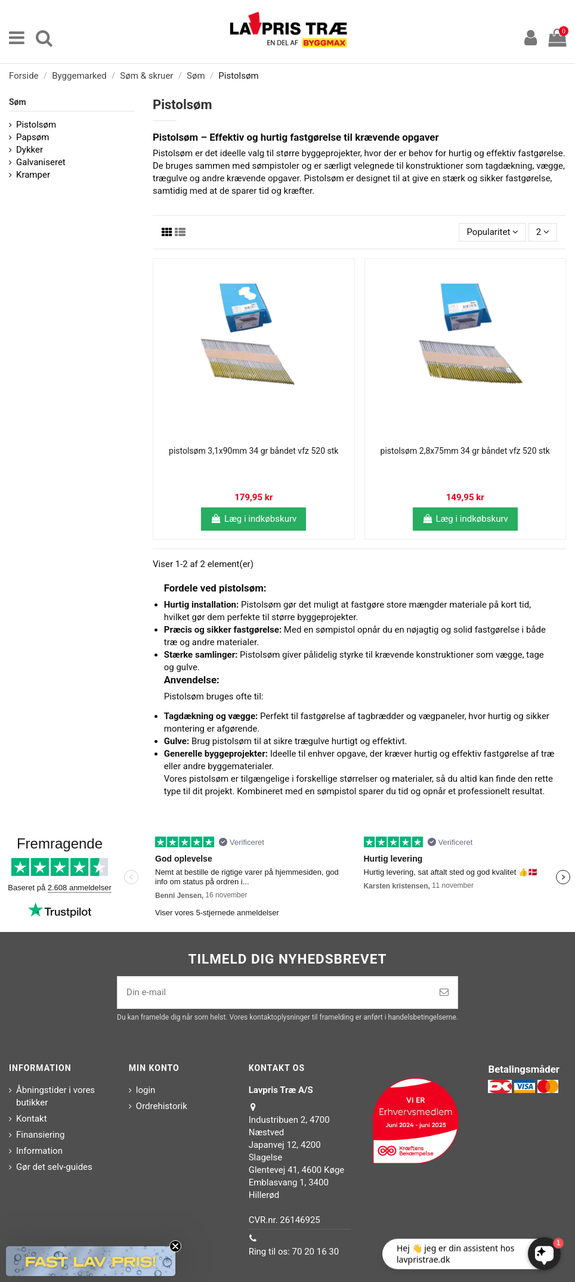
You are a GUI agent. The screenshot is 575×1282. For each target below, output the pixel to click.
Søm (17, 102)
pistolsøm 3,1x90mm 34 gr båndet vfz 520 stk (253, 451)
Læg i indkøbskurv (253, 518)
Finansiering (40, 1134)
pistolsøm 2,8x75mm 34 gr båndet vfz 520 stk (465, 451)
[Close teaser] (175, 1246)
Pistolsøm (36, 124)
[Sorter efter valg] (492, 232)
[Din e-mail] (274, 992)
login (146, 1090)
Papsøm (32, 137)
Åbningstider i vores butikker (55, 1096)
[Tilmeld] (444, 992)
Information (39, 1150)
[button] (90, 1261)
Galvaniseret (41, 162)
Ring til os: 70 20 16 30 (294, 1251)
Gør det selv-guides (54, 1167)
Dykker (29, 149)
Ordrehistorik (161, 1106)
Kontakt (31, 1118)
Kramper (33, 174)
